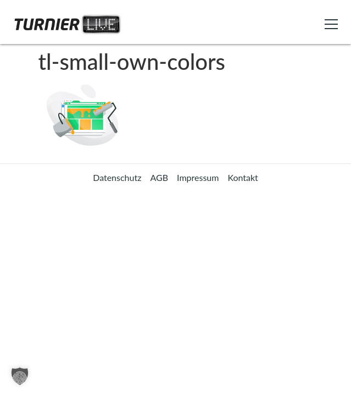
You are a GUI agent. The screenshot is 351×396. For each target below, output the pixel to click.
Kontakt (242, 177)
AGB (159, 177)
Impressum (198, 177)
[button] (20, 376)
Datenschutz (117, 177)
